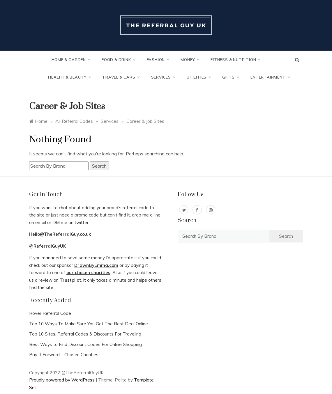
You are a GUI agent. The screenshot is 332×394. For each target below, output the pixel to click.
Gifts (230, 77)
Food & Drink (118, 59)
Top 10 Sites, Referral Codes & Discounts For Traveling (85, 334)
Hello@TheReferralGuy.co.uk (60, 234)
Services (163, 77)
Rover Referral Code (50, 313)
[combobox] (59, 165)
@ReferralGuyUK (47, 246)
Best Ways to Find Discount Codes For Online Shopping (85, 344)
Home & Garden (71, 59)
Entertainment (269, 77)
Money (190, 59)
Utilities (199, 77)
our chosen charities (88, 272)
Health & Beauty (69, 77)
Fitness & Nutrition (235, 59)
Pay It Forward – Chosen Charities (63, 354)
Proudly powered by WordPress (62, 380)
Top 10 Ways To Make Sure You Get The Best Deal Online (88, 323)
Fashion (158, 59)
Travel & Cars (120, 77)
